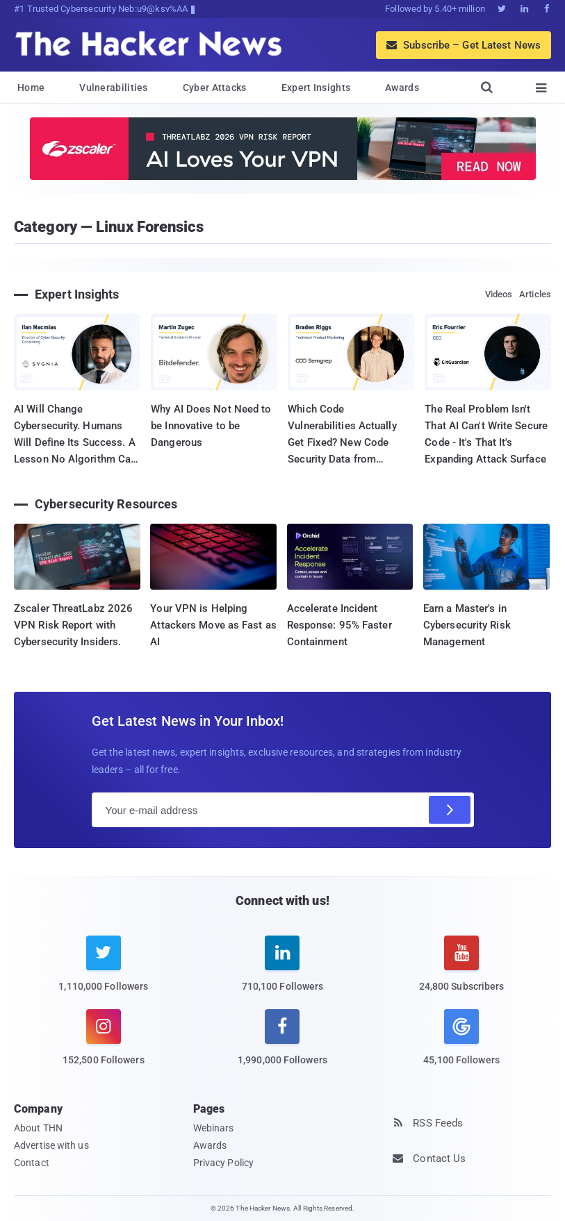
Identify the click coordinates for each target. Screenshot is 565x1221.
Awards (402, 87)
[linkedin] (283, 972)
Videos (499, 294)
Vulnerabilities (113, 87)
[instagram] (103, 1045)
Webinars (213, 1127)
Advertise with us (51, 1145)
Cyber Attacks (215, 87)
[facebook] (283, 1045)
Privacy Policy (223, 1162)
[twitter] (103, 972)
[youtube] (461, 972)
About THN (38, 1127)
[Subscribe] (449, 810)
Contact (31, 1162)
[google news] (461, 1039)
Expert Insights (316, 87)
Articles (535, 294)
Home (30, 87)
